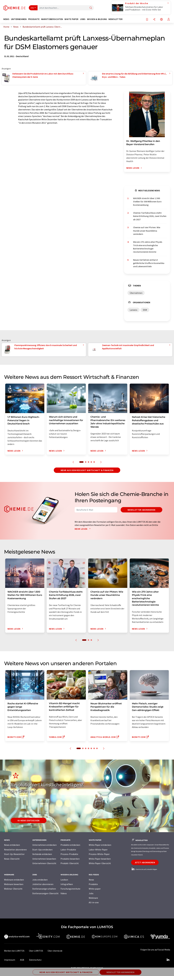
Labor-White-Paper (98, 849)
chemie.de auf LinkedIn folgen (144, 869)
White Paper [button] (71, 19)
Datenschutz (35, 959)
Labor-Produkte (68, 849)
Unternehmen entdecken (44, 844)
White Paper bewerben (100, 858)
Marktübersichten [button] (52, 19)
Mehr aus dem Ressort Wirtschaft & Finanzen (87, 470)
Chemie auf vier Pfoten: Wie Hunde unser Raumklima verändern (146, 230)
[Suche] (91, 8)
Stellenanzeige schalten (44, 888)
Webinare (93, 897)
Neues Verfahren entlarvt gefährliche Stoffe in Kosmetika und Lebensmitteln (148, 263)
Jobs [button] (83, 19)
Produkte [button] (34, 19)
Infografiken (67, 884)
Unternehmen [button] (19, 19)
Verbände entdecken (42, 854)
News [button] (6, 19)
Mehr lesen (83, 528)
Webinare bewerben (13, 884)
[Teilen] (154, 19)
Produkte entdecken (70, 844)
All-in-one (94, 902)
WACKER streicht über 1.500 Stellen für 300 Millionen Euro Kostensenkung (147, 201)
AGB (22, 959)
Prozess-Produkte (69, 854)
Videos (64, 893)
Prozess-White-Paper (99, 854)
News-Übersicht (12, 858)
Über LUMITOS (36, 950)
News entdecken (12, 844)
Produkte (93, 884)
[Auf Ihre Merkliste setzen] (147, 19)
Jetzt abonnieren (145, 862)
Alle (32, 7)
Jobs (91, 893)
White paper (95, 888)
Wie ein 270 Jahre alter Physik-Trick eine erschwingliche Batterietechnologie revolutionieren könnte (148, 246)
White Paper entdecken (100, 844)
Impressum (9, 959)
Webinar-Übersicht (13, 888)
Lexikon (64, 879)
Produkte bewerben (70, 858)
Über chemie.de (55, 950)
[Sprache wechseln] (161, 19)
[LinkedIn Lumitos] (168, 959)
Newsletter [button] (115, 19)
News (91, 879)
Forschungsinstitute (70, 888)
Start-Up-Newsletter (14, 854)
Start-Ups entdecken (42, 849)
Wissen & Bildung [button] (97, 19)
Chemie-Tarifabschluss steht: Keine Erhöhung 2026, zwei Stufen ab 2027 (149, 216)
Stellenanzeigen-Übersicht (45, 893)
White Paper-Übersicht (100, 863)
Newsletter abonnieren (141, 509)
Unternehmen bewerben (44, 858)
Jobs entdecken (40, 879)
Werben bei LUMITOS (14, 950)
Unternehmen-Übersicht (44, 863)
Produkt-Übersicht (70, 863)
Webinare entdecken (14, 879)
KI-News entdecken (29, 820)
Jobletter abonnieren (42, 884)
